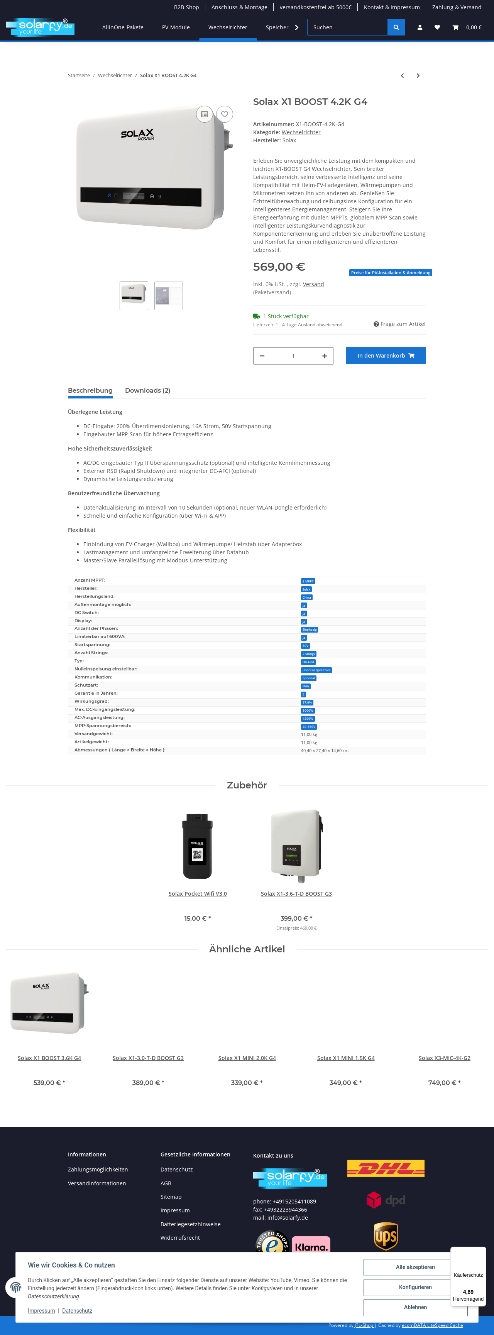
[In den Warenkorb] (386, 355)
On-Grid (308, 662)
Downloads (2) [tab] (148, 390)
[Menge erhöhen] (324, 356)
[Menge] (293, 356)
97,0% (307, 702)
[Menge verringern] (262, 356)
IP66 (306, 686)
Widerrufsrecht (180, 1237)
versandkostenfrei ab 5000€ (316, 7)
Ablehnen (415, 1308)
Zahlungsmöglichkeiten (98, 1169)
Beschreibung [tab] (90, 390)
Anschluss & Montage (239, 7)
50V (305, 645)
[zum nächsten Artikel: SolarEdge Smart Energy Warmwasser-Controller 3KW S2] (418, 75)
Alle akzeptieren (415, 1267)
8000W (308, 710)
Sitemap (171, 1196)
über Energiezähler (316, 670)
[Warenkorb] (467, 27)
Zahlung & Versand (457, 7)
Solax (306, 589)
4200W (308, 718)
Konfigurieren (415, 1287)
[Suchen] (347, 27)
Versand (313, 284)
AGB (166, 1183)
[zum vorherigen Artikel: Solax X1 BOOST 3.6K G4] (402, 75)
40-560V (309, 726)
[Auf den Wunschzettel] (224, 114)
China (307, 597)
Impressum (175, 1210)
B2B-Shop (186, 7)
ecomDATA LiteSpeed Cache (432, 1325)
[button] (419, 27)
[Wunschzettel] (437, 27)
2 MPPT (308, 581)
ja (304, 605)
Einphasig (309, 629)
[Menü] (481, 1251)
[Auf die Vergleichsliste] (204, 114)
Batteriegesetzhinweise (191, 1224)
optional (309, 678)
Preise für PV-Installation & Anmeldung (390, 272)
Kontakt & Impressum (392, 7)
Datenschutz (177, 1169)
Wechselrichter (301, 132)
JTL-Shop (364, 1325)
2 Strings (309, 653)
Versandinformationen (97, 1183)
